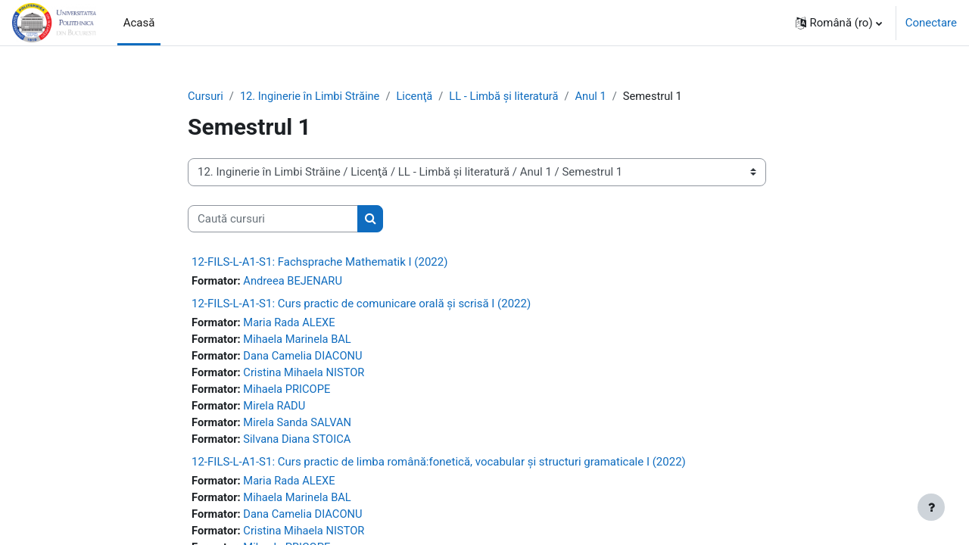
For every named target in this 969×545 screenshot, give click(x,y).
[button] (839, 22)
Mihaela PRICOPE (289, 391)
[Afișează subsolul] (931, 507)
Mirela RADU (276, 409)
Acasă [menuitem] (139, 23)
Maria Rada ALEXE (291, 323)
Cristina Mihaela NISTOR (307, 375)
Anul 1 (599, 96)
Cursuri (206, 96)
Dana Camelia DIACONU (305, 357)
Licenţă (419, 96)
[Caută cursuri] (273, 219)
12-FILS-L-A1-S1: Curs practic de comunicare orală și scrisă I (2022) (361, 304)
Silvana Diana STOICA (299, 443)
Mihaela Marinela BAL (300, 340)
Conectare (931, 23)
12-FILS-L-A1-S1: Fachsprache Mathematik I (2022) (319, 262)
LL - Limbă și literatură (510, 96)
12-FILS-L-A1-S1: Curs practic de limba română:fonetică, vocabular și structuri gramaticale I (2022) (439, 465)
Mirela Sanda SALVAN (300, 425)
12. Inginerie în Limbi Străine (312, 96)
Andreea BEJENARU (295, 281)
